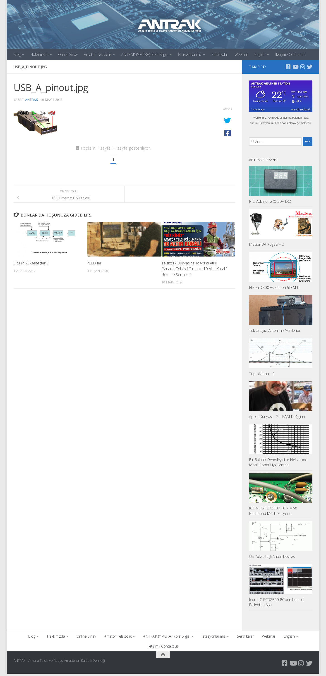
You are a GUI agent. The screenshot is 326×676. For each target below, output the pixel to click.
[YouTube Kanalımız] (295, 66)
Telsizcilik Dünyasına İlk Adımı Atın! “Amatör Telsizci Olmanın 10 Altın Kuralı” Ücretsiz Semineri (194, 268)
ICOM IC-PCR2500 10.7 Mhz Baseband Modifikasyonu (273, 513)
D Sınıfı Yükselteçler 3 (31, 263)
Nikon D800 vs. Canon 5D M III (274, 289)
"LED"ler (94, 263)
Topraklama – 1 (262, 375)
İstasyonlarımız (190, 54)
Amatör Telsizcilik (97, 54)
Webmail (241, 54)
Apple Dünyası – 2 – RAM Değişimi (277, 418)
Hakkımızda (39, 54)
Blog (17, 54)
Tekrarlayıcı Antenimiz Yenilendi (274, 332)
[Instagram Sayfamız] (302, 66)
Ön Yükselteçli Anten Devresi (272, 558)
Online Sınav (68, 54)
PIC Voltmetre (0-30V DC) (270, 203)
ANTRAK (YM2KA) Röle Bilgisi (144, 54)
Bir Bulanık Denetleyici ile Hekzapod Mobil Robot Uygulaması (278, 464)
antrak (31, 99)
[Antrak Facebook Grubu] (288, 66)
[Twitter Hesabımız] (309, 66)
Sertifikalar (219, 54)
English (260, 54)
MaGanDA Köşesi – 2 (266, 246)
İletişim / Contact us (290, 54)
